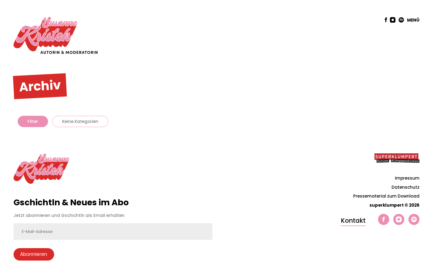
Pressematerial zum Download (386, 196)
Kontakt (353, 220)
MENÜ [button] (413, 20)
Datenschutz (405, 187)
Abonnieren (33, 254)
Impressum (407, 178)
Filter (33, 121)
